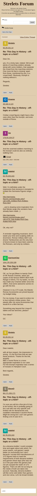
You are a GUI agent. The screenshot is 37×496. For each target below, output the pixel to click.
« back (3, 491)
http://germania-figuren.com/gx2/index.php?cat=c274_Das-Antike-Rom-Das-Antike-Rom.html (16, 218)
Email (8, 157)
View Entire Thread (27, 37)
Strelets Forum (7, 28)
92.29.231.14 (8, 48)
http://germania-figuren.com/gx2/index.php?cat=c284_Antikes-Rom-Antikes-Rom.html (15, 200)
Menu (4, 19)
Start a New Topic (7, 32)
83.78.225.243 (8, 176)
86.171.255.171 (9, 393)
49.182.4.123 (8, 104)
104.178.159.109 (9, 262)
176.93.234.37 (8, 138)
